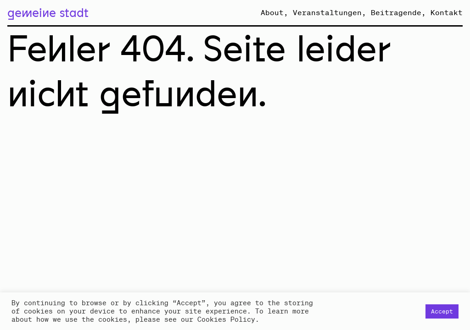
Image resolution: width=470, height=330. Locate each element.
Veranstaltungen (327, 12)
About (272, 12)
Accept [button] (442, 311)
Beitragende (396, 12)
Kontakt (447, 12)
